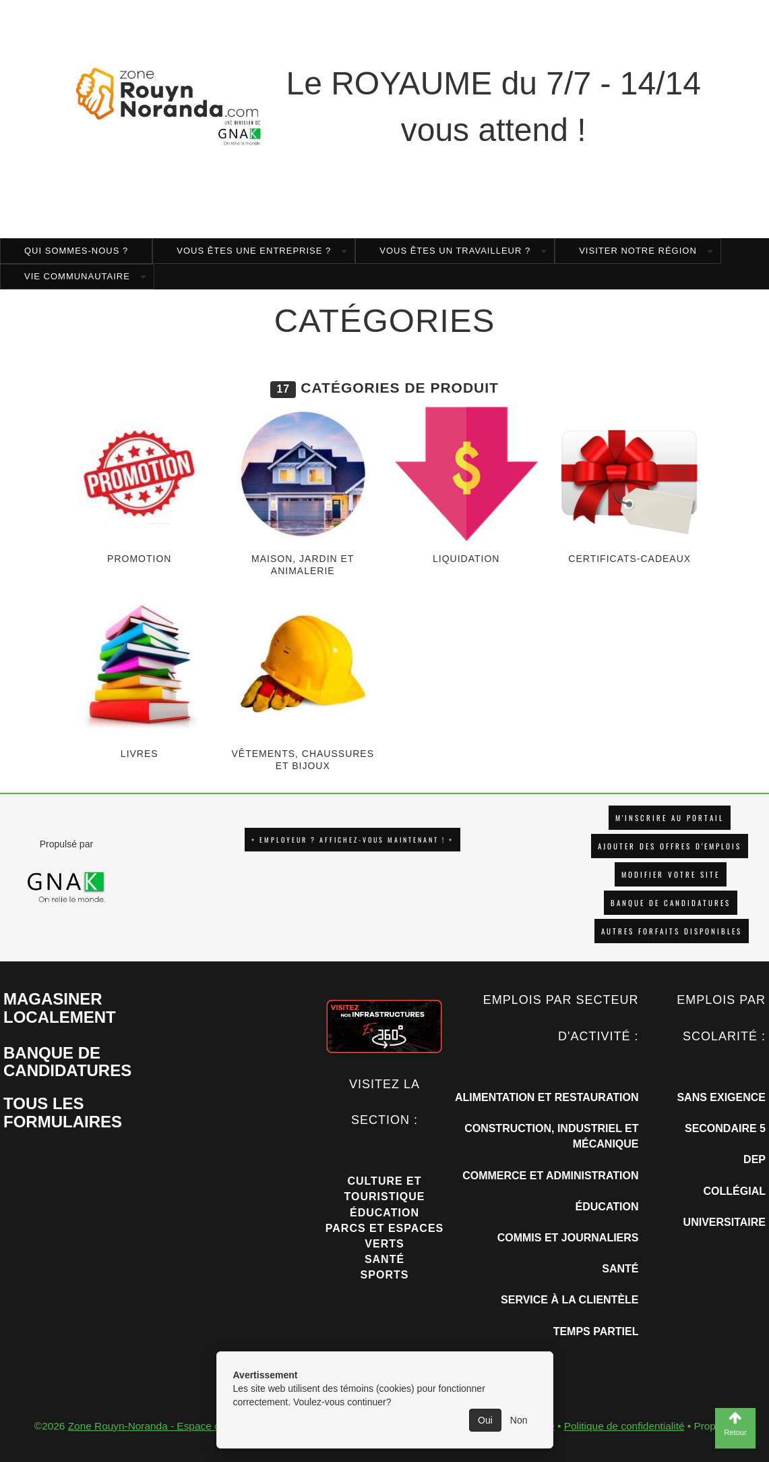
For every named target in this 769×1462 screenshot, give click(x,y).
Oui (485, 1420)
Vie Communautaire (77, 276)
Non (519, 1420)
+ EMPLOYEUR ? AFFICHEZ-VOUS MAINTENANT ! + (352, 840)
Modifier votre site (670, 874)
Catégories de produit (400, 387)
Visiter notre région (638, 251)
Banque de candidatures (671, 902)
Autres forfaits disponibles (671, 931)
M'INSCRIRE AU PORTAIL (669, 817)
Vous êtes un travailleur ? (454, 251)
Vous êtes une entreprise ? (254, 251)
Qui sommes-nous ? (76, 251)
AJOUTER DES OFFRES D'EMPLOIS (669, 846)
